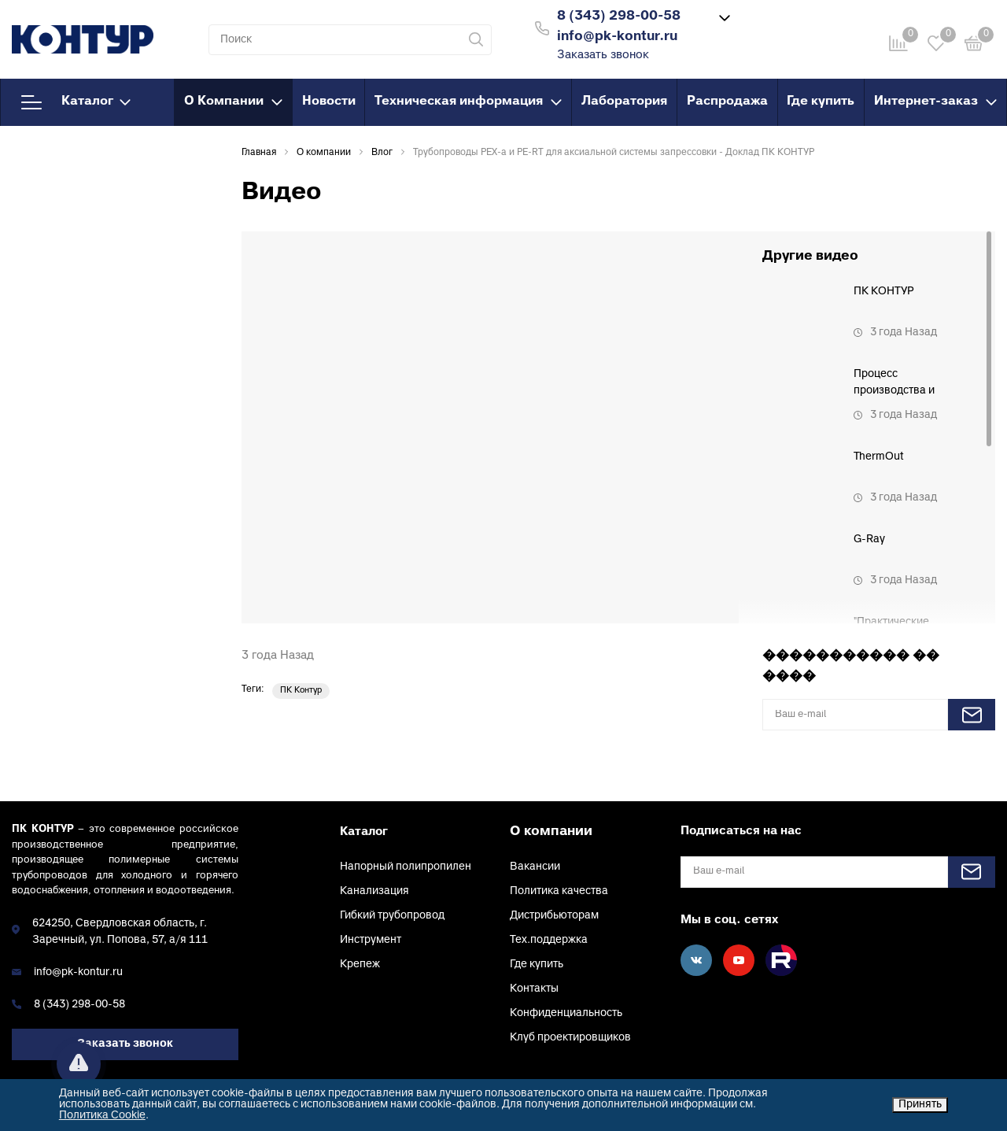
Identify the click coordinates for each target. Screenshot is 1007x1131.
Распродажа (727, 101)
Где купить (820, 101)
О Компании (233, 101)
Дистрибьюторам (554, 916)
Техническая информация (468, 101)
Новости (329, 101)
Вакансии (535, 867)
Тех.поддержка (549, 940)
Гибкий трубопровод (392, 916)
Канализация (374, 891)
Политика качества (559, 891)
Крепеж (360, 964)
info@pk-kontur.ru (78, 972)
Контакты (534, 989)
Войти (770, 26)
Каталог (76, 102)
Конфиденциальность (566, 1013)
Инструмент (370, 940)
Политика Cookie (102, 1116)
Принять (920, 1105)
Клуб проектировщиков (570, 1038)
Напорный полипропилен (405, 867)
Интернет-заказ (935, 101)
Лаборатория (624, 101)
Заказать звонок (603, 55)
